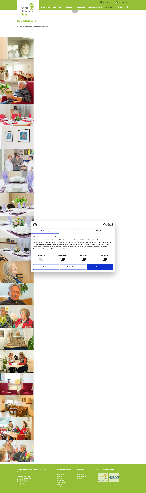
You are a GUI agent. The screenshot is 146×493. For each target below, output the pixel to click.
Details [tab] (73, 231)
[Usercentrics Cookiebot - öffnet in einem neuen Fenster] (105, 224)
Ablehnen (46, 267)
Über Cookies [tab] (100, 231)
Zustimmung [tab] (45, 231)
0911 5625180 (105, 2)
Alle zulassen (99, 267)
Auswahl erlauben (73, 267)
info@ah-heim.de (122, 2)
